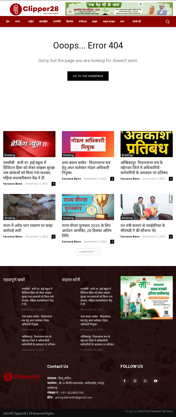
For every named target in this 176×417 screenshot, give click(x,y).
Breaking (10, 155)
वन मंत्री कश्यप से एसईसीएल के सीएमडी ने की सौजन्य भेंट (142, 228)
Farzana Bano (12, 183)
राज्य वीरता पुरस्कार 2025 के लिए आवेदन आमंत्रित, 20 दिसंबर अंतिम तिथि (86, 230)
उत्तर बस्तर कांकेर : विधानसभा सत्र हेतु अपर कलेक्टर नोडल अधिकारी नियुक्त (85, 167)
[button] (167, 21)
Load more (88, 251)
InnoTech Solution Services (155, 410)
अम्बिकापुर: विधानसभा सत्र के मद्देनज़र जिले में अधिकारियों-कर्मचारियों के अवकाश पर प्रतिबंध (144, 167)
